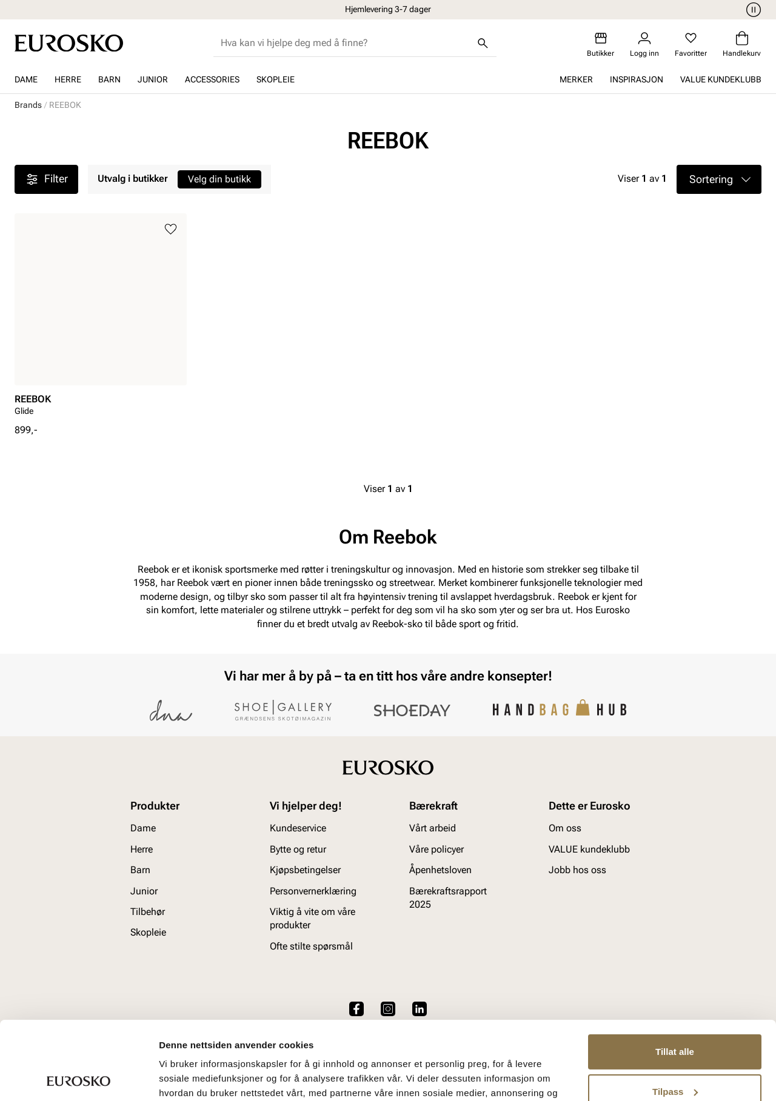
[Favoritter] (690, 44)
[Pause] (751, 9)
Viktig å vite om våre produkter (312, 918)
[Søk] (483, 43)
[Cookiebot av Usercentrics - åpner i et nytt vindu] (78, 1077)
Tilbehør (147, 911)
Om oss (565, 828)
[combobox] (345, 43)
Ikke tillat (674, 1053)
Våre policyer (436, 849)
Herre (68, 79)
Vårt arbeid (432, 828)
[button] (719, 179)
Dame (26, 79)
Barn (109, 79)
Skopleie (275, 79)
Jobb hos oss (577, 870)
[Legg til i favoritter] (170, 229)
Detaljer (176, 1077)
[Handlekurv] (741, 44)
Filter (46, 179)
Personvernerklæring (313, 891)
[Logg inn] (644, 44)
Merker (576, 79)
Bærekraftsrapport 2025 (448, 897)
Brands (28, 105)
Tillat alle (674, 973)
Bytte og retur (298, 849)
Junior (153, 79)
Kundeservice (298, 828)
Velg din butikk (219, 179)
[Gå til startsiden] (69, 43)
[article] (101, 318)
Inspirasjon (636, 79)
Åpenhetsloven (440, 870)
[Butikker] (600, 44)
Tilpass (675, 1013)
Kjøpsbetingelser (305, 870)
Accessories (212, 79)
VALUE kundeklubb (720, 79)
